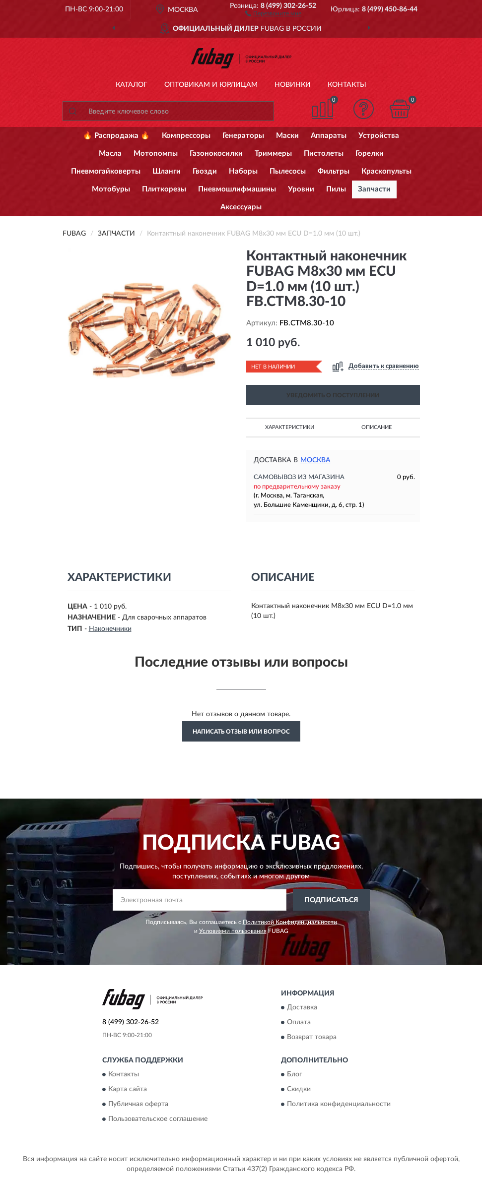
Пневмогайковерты (105, 171)
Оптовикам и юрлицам (211, 84)
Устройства (378, 135)
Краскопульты (386, 171)
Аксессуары (241, 207)
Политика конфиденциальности (339, 1104)
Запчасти (374, 189)
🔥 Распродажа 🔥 (116, 135)
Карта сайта (127, 1089)
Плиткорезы (164, 189)
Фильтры (333, 171)
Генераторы (243, 135)
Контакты (347, 84)
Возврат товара (312, 1037)
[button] (273, 13)
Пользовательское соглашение (157, 1119)
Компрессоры (186, 135)
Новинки (293, 84)
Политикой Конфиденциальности (290, 922)
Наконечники (110, 628)
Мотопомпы (156, 153)
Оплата (299, 1022)
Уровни (301, 189)
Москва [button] (315, 460)
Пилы (336, 189)
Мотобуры (111, 189)
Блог (294, 1074)
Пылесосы (288, 171)
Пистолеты (324, 153)
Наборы (243, 171)
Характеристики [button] (289, 427)
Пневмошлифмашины (237, 189)
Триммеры (273, 153)
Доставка (302, 1007)
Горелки (369, 153)
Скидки (299, 1089)
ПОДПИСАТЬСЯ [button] (331, 900)
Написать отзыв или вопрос (241, 732)
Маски (287, 135)
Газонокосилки (216, 153)
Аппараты (328, 135)
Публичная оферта (138, 1104)
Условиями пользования (233, 931)
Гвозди (205, 171)
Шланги (166, 171)
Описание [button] (376, 427)
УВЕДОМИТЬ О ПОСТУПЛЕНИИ (332, 395)
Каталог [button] (131, 84)
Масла (110, 153)
